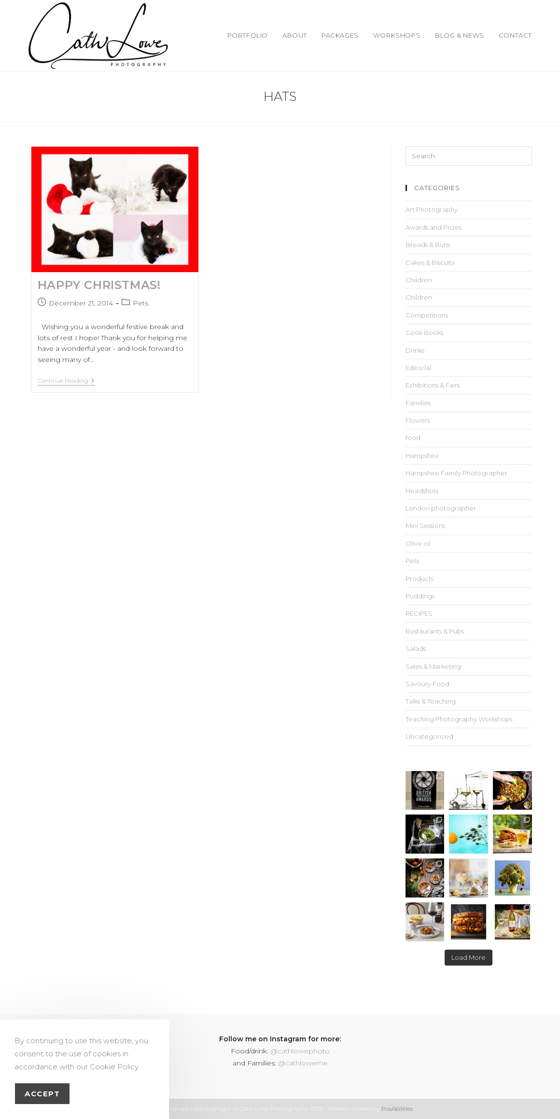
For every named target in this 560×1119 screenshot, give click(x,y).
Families (418, 403)
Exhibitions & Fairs (433, 385)
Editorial (418, 368)
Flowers (418, 420)
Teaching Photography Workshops (459, 719)
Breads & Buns (428, 245)
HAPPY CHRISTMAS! (99, 285)
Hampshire (422, 455)
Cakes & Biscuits (430, 262)
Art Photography (432, 209)
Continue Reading (66, 380)
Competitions (427, 315)
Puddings (420, 596)
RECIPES (419, 613)
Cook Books (424, 332)
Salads (416, 648)
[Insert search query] (469, 156)
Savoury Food (427, 684)
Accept (42, 1093)
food (413, 438)
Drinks (415, 350)
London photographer (441, 508)
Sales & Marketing (433, 666)
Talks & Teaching (431, 701)
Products (420, 578)
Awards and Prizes (434, 227)
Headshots (422, 491)
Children (419, 280)
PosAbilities (397, 1108)
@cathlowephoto (300, 1051)
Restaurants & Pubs (435, 631)
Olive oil (418, 543)
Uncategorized (429, 736)
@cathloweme (303, 1063)
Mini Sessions (425, 525)
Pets (140, 303)
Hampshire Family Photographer (456, 473)
